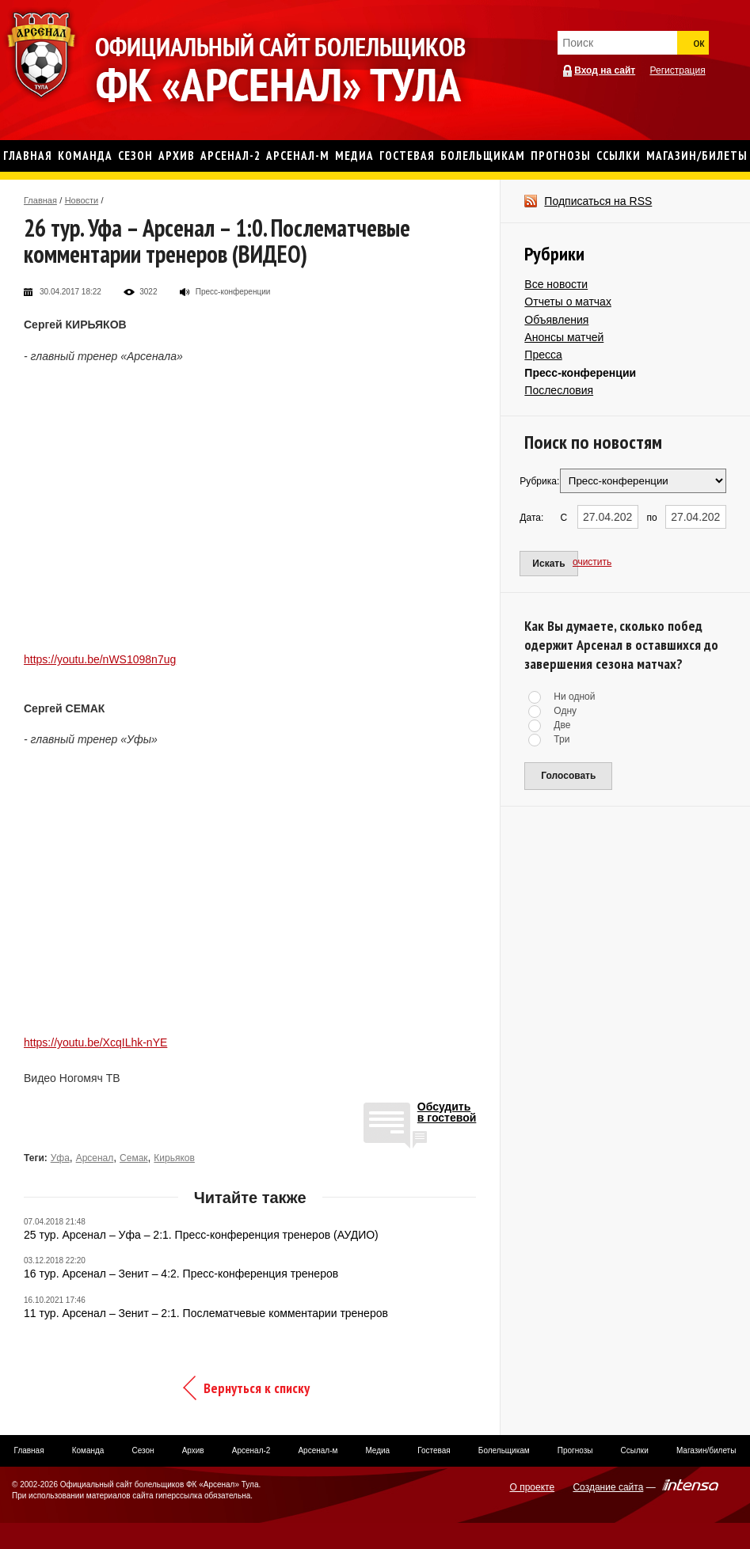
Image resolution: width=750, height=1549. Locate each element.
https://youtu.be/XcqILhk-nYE (95, 1042)
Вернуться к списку (257, 1388)
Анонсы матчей (563, 337)
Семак (134, 1158)
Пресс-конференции (580, 372)
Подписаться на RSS (598, 201)
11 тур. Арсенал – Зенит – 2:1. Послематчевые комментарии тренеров (206, 1313)
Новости (82, 200)
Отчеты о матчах (567, 301)
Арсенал (95, 1158)
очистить (592, 562)
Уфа (60, 1158)
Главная (40, 200)
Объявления (556, 319)
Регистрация (677, 70)
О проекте (532, 1487)
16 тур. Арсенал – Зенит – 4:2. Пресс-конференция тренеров (181, 1273)
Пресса (543, 354)
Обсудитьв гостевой (447, 1112)
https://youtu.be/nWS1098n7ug (100, 659)
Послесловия (558, 390)
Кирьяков (174, 1158)
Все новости (556, 284)
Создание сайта (608, 1487)
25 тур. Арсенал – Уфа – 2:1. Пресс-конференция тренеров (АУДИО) (201, 1234)
